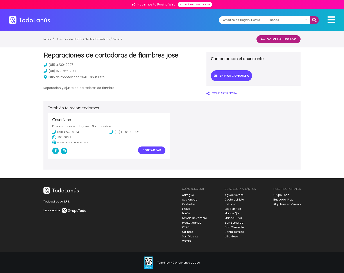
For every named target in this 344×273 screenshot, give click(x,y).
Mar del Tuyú (233, 218)
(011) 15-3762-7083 (60, 71)
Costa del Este (234, 199)
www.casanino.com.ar (70, 142)
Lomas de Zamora (194, 218)
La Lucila (230, 204)
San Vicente (190, 236)
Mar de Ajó (232, 213)
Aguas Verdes (234, 195)
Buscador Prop (283, 199)
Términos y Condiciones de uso (178, 262)
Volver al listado (278, 39)
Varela (186, 241)
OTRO (185, 227)
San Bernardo (234, 222)
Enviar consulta (231, 76)
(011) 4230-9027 (58, 65)
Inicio (47, 39)
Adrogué (188, 195)
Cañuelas (188, 204)
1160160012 (61, 137)
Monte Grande (191, 222)
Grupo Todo (281, 195)
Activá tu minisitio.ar (195, 4)
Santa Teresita (234, 232)
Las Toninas (233, 209)
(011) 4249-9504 (65, 132)
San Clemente (234, 227)
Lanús (186, 213)
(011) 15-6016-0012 (124, 132)
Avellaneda (189, 199)
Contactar (151, 150)
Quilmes (187, 232)
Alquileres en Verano (287, 204)
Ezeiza (186, 209)
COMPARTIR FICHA (221, 93)
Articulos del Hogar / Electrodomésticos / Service (89, 39)
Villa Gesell (232, 236)
